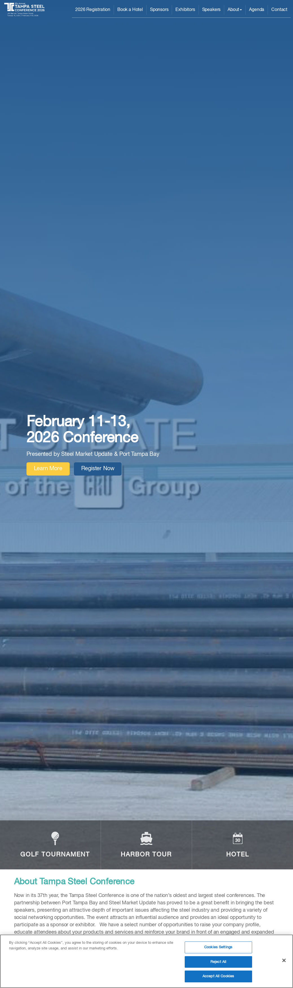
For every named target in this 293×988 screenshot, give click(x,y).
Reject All (218, 963)
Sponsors (159, 10)
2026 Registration (92, 10)
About (235, 10)
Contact (279, 10)
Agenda (256, 10)
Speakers (211, 10)
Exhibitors (185, 10)
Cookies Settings (218, 948)
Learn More (48, 469)
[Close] (284, 961)
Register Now (97, 469)
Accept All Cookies (218, 977)
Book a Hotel (130, 10)
